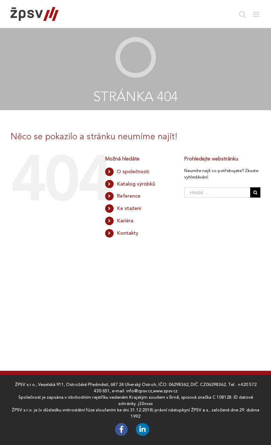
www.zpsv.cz (165, 391)
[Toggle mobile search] (242, 14)
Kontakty (127, 233)
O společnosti (133, 171)
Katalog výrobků (136, 184)
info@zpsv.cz (139, 391)
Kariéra (125, 220)
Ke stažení (129, 208)
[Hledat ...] (217, 192)
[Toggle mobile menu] (256, 14)
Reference (128, 196)
